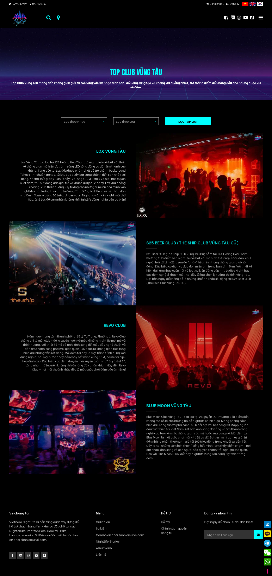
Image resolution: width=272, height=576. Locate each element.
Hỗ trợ (165, 522)
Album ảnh (104, 548)
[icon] (28, 555)
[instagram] (20, 555)
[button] (258, 534)
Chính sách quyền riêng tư (174, 530)
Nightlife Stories (107, 541)
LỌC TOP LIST (188, 121)
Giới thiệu (103, 522)
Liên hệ (101, 554)
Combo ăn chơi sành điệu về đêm (120, 535)
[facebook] (12, 555)
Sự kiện (101, 528)
